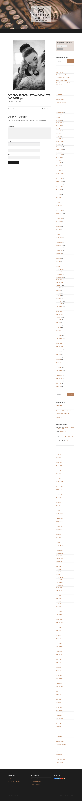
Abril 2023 (58, 168)
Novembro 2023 (59, 149)
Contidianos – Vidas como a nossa (38, 778)
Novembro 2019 (59, 277)
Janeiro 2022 (59, 208)
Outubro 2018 (59, 311)
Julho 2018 (58, 319)
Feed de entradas (59, 756)
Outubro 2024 (59, 122)
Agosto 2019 (59, 285)
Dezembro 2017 (59, 338)
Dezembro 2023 (59, 146)
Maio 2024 (58, 133)
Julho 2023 (58, 160)
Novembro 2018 (59, 309)
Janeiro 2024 (59, 144)
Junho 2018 (58, 322)
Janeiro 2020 (59, 271)
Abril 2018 (58, 327)
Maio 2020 (58, 261)
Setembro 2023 (59, 154)
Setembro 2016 (59, 378)
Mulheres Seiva (62, 431)
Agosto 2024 (59, 125)
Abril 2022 (58, 200)
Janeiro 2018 (59, 335)
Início (9, 31)
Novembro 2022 (59, 181)
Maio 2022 (58, 197)
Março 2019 (58, 298)
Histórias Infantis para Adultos (21, 31)
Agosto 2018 (59, 317)
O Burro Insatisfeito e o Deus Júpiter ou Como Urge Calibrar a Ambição (65, 437)
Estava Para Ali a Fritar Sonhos (62, 80)
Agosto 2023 (59, 157)
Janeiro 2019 (59, 303)
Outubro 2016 (59, 375)
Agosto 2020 (59, 253)
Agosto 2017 (59, 349)
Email (9, 147)
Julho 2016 (58, 383)
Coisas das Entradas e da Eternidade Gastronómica (64, 83)
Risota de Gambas (36, 31)
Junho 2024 (58, 130)
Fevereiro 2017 (59, 365)
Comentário (11, 126)
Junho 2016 (58, 386)
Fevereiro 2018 (59, 333)
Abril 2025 (58, 114)
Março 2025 (58, 117)
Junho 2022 (58, 194)
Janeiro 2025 (59, 120)
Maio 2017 (58, 357)
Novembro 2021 (59, 213)
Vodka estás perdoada (59, 31)
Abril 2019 (58, 295)
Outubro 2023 (59, 152)
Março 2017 (58, 362)
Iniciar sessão (59, 754)
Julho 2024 (58, 128)
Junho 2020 (58, 258)
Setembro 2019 (59, 282)
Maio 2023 (58, 165)
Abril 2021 (58, 231)
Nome (9, 141)
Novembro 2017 (59, 341)
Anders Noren (66, 795)
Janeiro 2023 (59, 176)
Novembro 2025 (59, 112)
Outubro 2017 (59, 343)
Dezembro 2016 (59, 370)
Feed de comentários (60, 759)
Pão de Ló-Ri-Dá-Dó (65, 434)
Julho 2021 (58, 224)
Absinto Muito (14, 795)
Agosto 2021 (59, 221)
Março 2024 (58, 138)
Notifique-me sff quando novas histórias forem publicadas (64, 43)
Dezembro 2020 (59, 242)
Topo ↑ (72, 795)
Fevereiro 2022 (59, 205)
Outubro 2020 (59, 247)
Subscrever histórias (35, 784)
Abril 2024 (58, 136)
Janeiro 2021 (59, 239)
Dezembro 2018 (59, 306)
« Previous (13, 108)
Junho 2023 (58, 162)
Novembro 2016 (59, 373)
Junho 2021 (58, 226)
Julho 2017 (58, 351)
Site (9, 154)
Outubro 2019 (59, 279)
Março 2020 (58, 266)
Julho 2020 (58, 255)
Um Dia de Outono (60, 72)
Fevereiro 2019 (59, 301)
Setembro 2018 (59, 314)
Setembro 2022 (59, 186)
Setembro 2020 (59, 250)
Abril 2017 (58, 359)
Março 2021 (58, 234)
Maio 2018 (58, 325)
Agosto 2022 (59, 189)
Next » (46, 108)
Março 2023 (58, 170)
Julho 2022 (58, 192)
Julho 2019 (58, 287)
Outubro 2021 (59, 216)
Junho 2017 (58, 354)
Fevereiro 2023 (59, 173)
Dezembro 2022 (59, 178)
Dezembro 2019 (59, 274)
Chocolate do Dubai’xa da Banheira (63, 77)
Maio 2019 (58, 293)
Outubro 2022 (59, 184)
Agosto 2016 (59, 381)
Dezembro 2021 (59, 210)
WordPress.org (59, 762)
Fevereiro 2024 (59, 141)
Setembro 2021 (59, 218)
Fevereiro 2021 (59, 237)
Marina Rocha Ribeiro (36, 781)
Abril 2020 (58, 263)
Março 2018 (58, 330)
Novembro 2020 (59, 245)
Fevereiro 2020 (59, 269)
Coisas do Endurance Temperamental (64, 74)
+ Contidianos (47, 31)
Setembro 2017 (59, 346)
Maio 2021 (58, 229)
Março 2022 (58, 202)
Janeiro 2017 (59, 367)
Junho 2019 (58, 290)
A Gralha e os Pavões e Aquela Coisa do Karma (65, 428)
